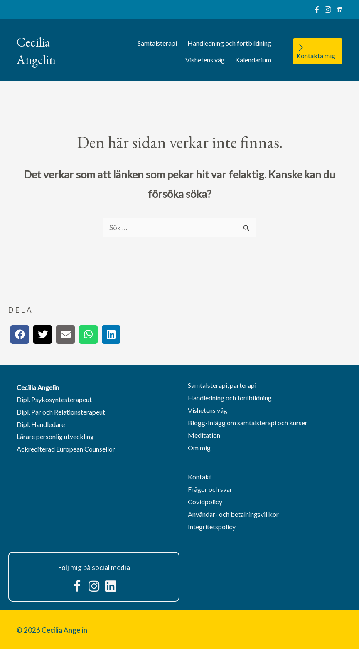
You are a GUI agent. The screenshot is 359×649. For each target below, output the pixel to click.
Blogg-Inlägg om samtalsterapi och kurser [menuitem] (247, 423)
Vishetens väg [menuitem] (205, 60)
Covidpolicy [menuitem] (205, 502)
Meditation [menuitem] (204, 435)
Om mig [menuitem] (199, 448)
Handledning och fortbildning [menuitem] (229, 43)
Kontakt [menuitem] (199, 477)
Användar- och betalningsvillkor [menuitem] (233, 514)
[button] (77, 586)
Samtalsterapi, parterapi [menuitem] (222, 385)
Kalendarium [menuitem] (253, 60)
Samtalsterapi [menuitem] (157, 43)
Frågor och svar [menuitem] (210, 489)
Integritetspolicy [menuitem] (212, 527)
